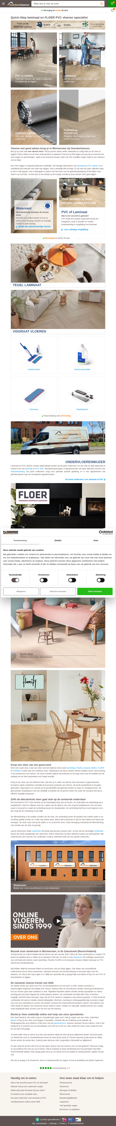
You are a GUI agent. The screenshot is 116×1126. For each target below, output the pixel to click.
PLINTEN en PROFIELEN (71, 132)
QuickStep (70, 768)
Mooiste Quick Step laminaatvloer (36, 657)
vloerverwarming (18, 471)
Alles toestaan (95, 591)
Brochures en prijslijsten (70, 1109)
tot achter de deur (57, 238)
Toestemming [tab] (20, 540)
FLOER (101, 768)
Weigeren (21, 591)
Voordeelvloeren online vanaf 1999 (25, 1102)
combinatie (98, 831)
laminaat (80, 166)
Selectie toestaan (58, 591)
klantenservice (60, 1023)
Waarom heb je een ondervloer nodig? (27, 1086)
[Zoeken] (101, 4)
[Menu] (3, 3)
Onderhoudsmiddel (82, 355)
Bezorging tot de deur (56, 10)
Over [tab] (96, 540)
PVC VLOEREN (24, 76)
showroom (77, 957)
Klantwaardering (59, 1068)
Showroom (64, 1086)
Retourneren (65, 1094)
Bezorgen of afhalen (68, 1090)
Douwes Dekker (90, 768)
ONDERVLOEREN (25, 133)
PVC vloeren (92, 166)
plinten (13, 1020)
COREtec (17, 771)
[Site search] (65, 4)
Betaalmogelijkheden (68, 1098)
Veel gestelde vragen (68, 1105)
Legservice (64, 1102)
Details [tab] (58, 540)
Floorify (24, 747)
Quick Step (26, 654)
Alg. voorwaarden (39, 1123)
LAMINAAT (70, 76)
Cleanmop (34, 395)
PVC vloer (39, 469)
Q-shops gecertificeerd (50, 1119)
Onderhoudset (34, 355)
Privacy (62, 1123)
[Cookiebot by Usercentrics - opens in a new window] (101, 532)
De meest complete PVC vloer (34, 750)
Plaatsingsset (82, 395)
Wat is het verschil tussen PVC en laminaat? (29, 1083)
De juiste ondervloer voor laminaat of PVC (28, 1098)
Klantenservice (66, 1083)
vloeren (81, 1123)
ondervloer (36, 831)
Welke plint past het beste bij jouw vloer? (28, 1090)
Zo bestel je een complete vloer (24, 1094)
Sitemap (53, 1123)
